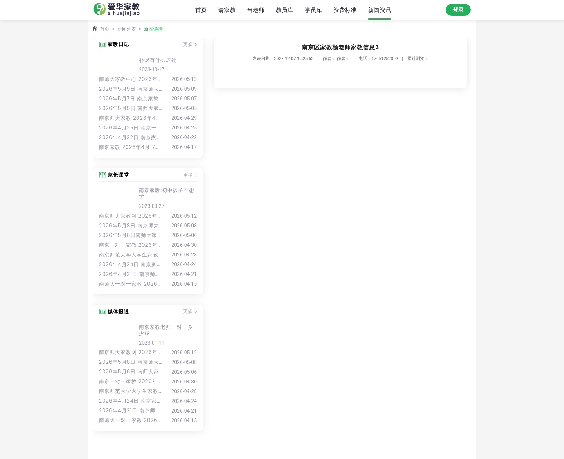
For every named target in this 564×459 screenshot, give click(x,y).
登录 (458, 9)
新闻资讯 (379, 9)
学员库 (313, 9)
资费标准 (344, 9)
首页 (201, 9)
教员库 (284, 9)
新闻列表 (126, 29)
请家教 (227, 9)
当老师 (255, 9)
